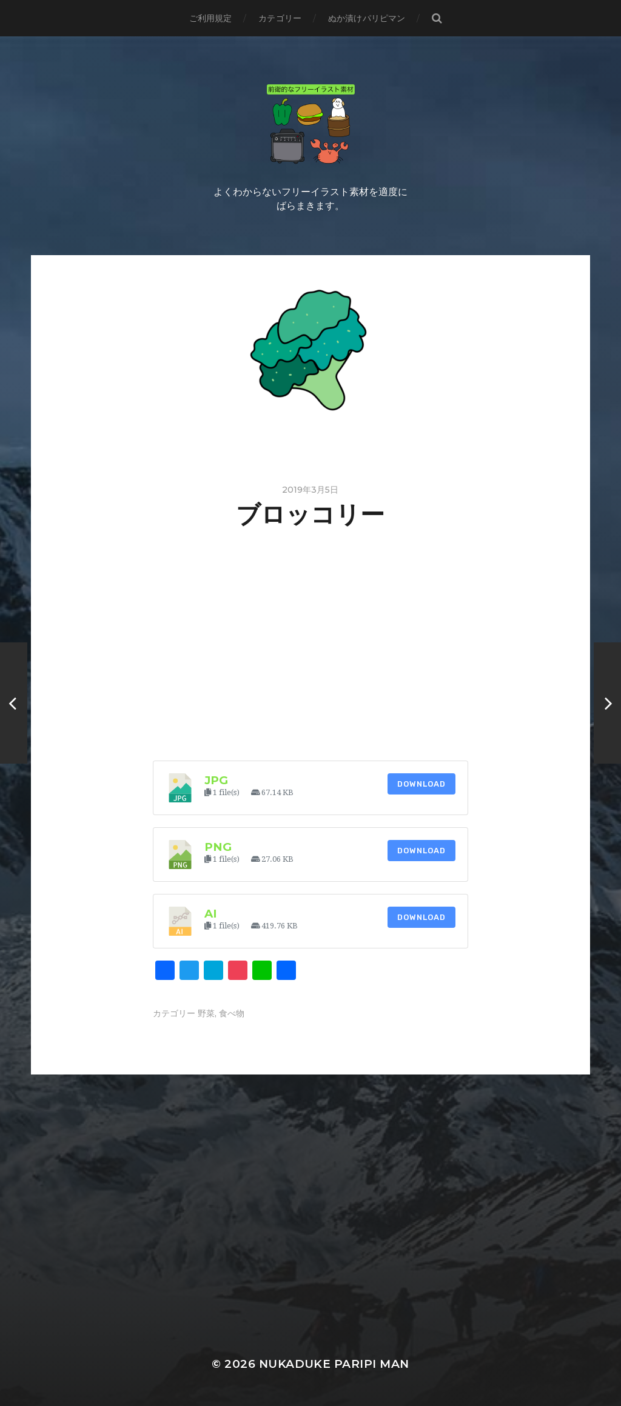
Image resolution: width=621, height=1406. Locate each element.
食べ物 (231, 1013)
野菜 (206, 1013)
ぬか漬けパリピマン (366, 18)
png (218, 847)
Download (421, 783)
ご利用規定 (210, 18)
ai (210, 914)
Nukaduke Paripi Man (334, 1364)
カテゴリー (279, 18)
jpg (216, 780)
